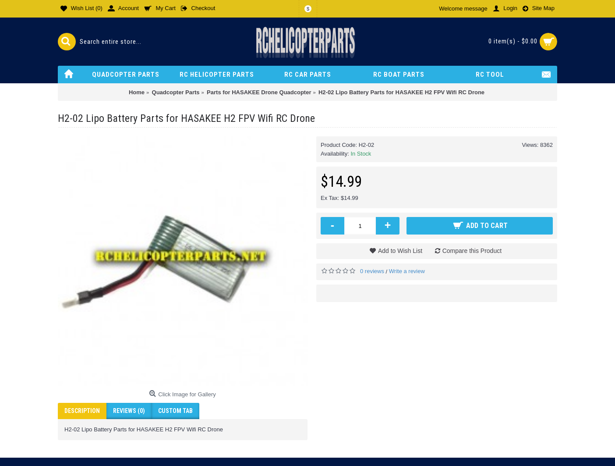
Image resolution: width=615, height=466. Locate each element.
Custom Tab (175, 410)
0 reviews (372, 271)
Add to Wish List (400, 250)
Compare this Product (472, 250)
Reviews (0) (129, 410)
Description (82, 410)
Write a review (407, 271)
